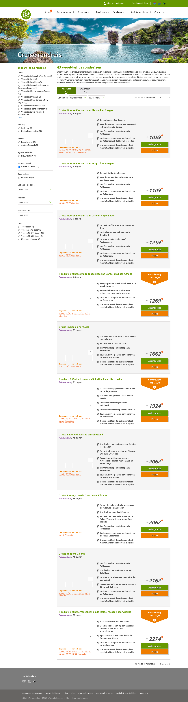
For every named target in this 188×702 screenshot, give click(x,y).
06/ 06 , (81, 593)
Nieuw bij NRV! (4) (27, 156)
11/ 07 (87, 593)
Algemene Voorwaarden (32, 693)
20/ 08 (61, 421)
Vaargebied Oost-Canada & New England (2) (33, 101)
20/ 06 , (88, 150)
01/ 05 (68, 474)
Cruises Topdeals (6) (28, 145)
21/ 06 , (62, 313)
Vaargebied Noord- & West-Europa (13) (34, 92)
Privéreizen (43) (26, 177)
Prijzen (154, 150)
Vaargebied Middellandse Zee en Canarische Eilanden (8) (33, 86)
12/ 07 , (68, 313)
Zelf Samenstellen (139, 12)
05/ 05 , (75, 651)
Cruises (157, 12)
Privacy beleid (69, 693)
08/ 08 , (68, 152)
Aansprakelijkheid (53, 693)
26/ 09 (68, 255)
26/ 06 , (75, 313)
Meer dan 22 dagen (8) (29, 239)
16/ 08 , (75, 593)
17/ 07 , (81, 313)
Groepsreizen (83, 12)
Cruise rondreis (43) (28, 167)
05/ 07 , (62, 150)
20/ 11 (68, 366)
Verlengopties (154, 144)
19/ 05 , (88, 651)
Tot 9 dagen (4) (26, 227)
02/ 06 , (62, 654)
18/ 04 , (75, 150)
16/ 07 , (88, 418)
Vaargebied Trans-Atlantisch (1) (33, 109)
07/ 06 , (62, 593)
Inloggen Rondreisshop (115, 3)
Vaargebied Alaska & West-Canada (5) (35, 76)
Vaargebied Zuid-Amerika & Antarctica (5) (31, 113)
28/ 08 (87, 313)
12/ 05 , (81, 651)
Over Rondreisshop (140, 3)
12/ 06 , (62, 418)
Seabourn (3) (25, 128)
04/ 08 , (68, 654)
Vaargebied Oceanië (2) (29, 97)
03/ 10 (61, 535)
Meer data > (82, 152)
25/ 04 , (62, 255)
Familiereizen (119, 12)
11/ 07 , (62, 474)
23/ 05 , (81, 150)
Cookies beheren (85, 693)
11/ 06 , (81, 418)
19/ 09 (68, 203)
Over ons (144, 693)
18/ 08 (74, 654)
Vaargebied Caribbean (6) (30, 82)
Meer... (20, 118)
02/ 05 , (62, 203)
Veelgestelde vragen (104, 693)
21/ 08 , (75, 418)
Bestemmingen (64, 12)
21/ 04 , (62, 651)
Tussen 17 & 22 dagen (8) (30, 236)
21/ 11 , (62, 366)
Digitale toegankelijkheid (126, 693)
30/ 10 (74, 152)
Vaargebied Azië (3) (28, 79)
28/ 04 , (68, 651)
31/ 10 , (68, 150)
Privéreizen (101, 12)
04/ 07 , (62, 152)
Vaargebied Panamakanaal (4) (32, 106)
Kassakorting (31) (27, 142)
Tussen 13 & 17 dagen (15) (31, 233)
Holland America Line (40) (30, 131)
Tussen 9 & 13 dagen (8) (30, 230)
